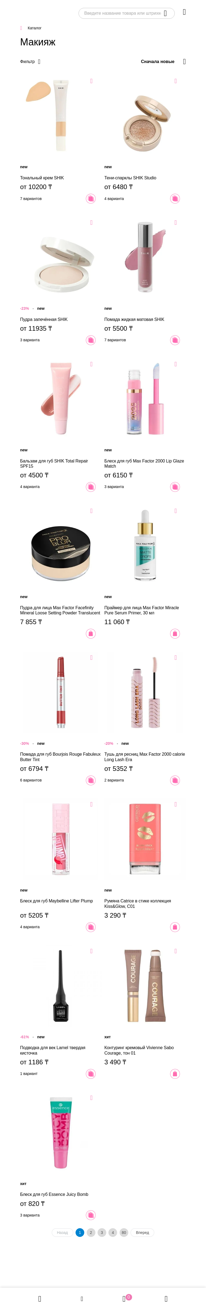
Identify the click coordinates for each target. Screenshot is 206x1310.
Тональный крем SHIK (61, 139)
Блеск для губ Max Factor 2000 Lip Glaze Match (145, 425)
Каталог (35, 28)
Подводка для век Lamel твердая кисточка (61, 1012)
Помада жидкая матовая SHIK (145, 281)
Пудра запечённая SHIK (61, 281)
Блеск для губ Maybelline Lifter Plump (61, 865)
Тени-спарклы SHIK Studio (145, 139)
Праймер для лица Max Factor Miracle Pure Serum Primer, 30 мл (145, 572)
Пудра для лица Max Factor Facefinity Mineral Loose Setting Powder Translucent (61, 572)
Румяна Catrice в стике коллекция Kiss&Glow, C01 (145, 865)
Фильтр (27, 61)
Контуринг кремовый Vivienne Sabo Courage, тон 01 (145, 1012)
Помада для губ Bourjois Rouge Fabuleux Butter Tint (61, 718)
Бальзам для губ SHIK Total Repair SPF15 (61, 425)
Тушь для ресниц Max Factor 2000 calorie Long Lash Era (145, 718)
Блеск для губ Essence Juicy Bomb (61, 1156)
